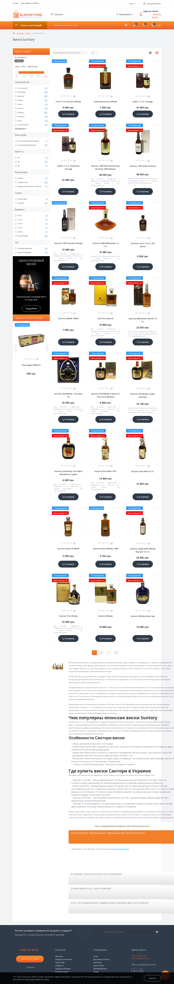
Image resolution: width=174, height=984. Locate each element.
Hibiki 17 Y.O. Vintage (143, 101)
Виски (28, 33)
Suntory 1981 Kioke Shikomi (143, 166)
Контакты (97, 962)
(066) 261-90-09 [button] (29, 949)
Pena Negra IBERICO (31, 365)
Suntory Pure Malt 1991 (105, 471)
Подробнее (31, 308)
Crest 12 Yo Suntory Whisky (68, 101)
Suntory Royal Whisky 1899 (105, 548)
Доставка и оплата (30, 3)
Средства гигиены (63, 968)
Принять (152, 978)
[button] (151, 3)
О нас (15, 3)
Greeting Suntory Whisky (105, 101)
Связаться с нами (30, 959)
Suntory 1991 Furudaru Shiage (68, 243)
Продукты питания (63, 959)
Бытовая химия (61, 971)
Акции (96, 971)
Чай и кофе (60, 962)
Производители (100, 968)
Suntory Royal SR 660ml (68, 548)
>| (116, 652)
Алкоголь (20, 33)
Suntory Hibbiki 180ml (68, 318)
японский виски (121, 849)
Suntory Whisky (105, 616)
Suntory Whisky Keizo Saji (143, 616)
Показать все (21, 128)
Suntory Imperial (105, 318)
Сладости (59, 965)
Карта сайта (98, 965)
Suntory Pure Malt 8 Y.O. (142, 471)
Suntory (19, 61)
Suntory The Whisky (68, 616)
